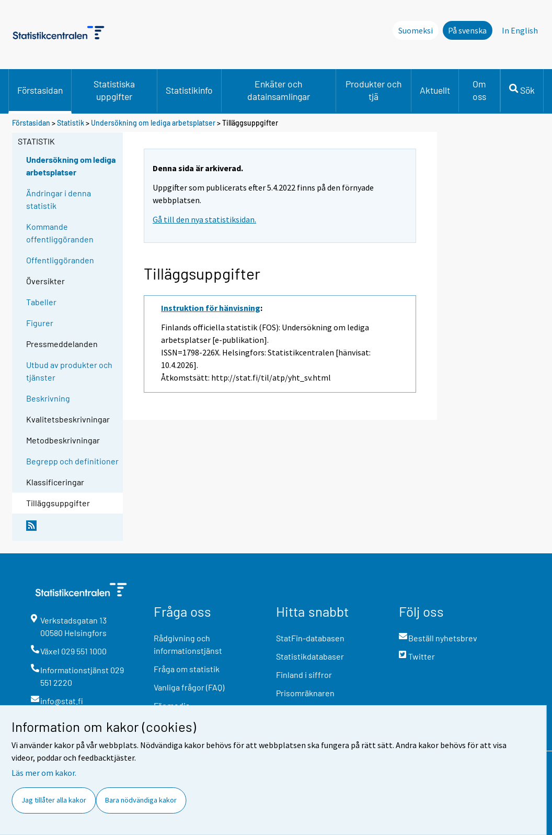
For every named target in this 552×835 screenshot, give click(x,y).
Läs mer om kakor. (44, 772)
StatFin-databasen (310, 638)
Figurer (39, 323)
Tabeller (41, 302)
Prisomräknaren (305, 693)
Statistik (70, 122)
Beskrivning (48, 398)
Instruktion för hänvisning (210, 308)
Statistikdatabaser (310, 656)
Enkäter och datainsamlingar (278, 90)
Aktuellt (435, 90)
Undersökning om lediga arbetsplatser (153, 122)
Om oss (479, 90)
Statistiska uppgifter (114, 90)
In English (520, 30)
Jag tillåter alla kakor (53, 800)
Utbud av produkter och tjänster (69, 371)
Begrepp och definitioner (72, 461)
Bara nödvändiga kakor (141, 800)
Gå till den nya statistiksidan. (204, 219)
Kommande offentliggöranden (60, 232)
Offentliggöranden (60, 260)
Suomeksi (415, 30)
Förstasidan (40, 90)
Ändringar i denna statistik (58, 199)
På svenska (467, 30)
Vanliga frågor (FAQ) (189, 687)
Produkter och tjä (373, 90)
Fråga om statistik (187, 669)
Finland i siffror (304, 675)
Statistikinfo (189, 90)
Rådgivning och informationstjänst (188, 644)
